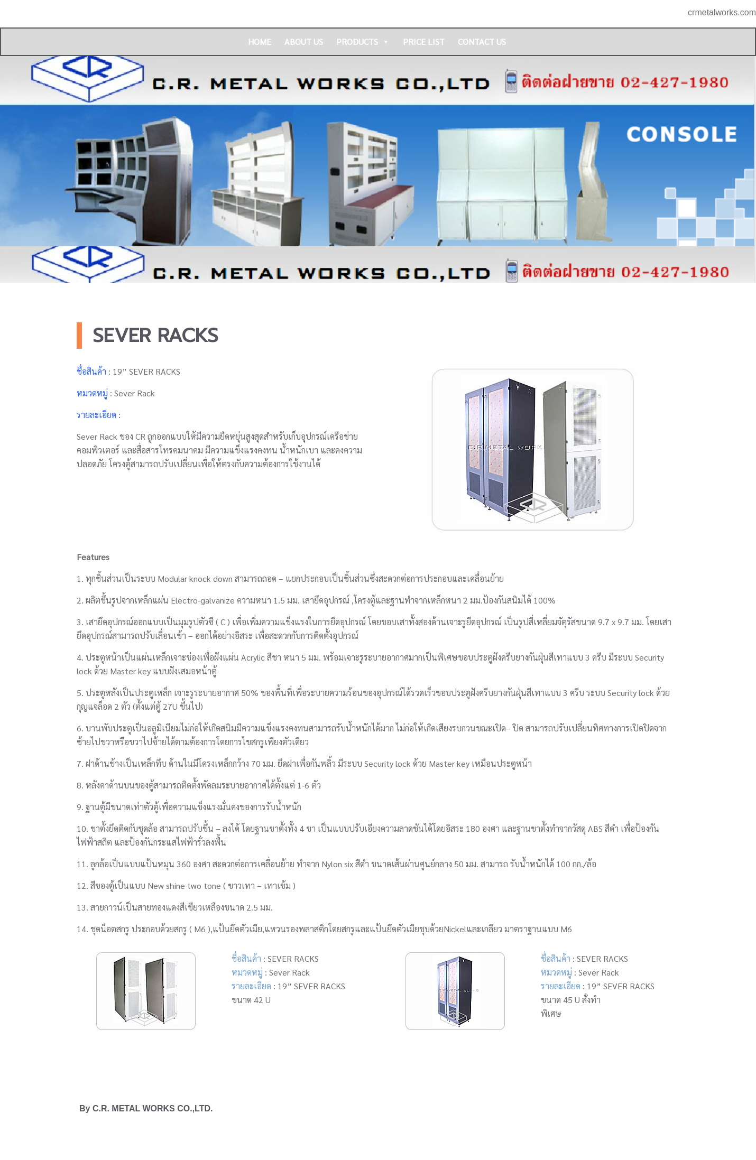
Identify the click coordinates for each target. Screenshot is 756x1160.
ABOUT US (303, 41)
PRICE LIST (424, 41)
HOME (259, 41)
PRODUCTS (363, 42)
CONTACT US (482, 41)
